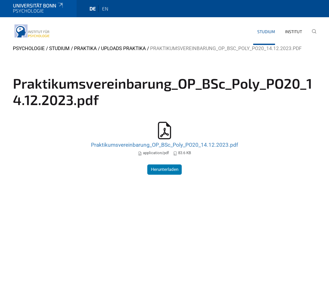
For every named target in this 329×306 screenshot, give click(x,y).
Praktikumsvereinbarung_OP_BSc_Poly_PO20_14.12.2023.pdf (164, 145)
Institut (293, 31)
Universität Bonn (38, 5)
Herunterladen (164, 169)
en (105, 9)
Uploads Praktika (123, 48)
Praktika (85, 48)
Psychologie (29, 48)
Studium (266, 31)
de (92, 9)
